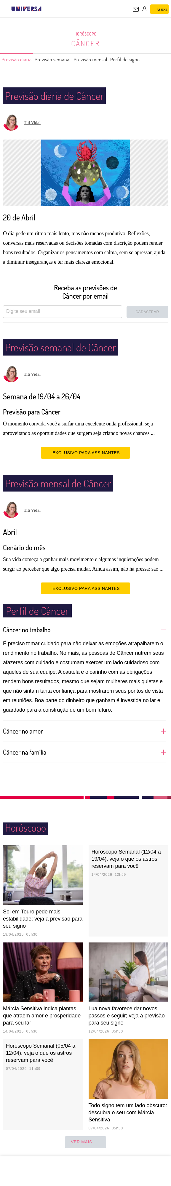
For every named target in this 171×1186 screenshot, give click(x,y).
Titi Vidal (32, 123)
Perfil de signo (146, 59)
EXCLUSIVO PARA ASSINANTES (85, 452)
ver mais (85, 1142)
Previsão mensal (106, 59)
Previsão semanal (61, 59)
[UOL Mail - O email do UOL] (135, 9)
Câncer (85, 43)
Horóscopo (85, 34)
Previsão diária (19, 59)
